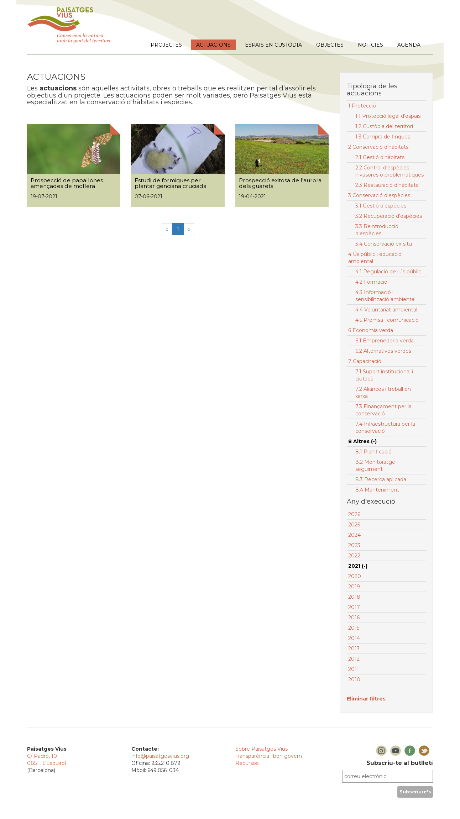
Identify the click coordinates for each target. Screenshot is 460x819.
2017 (354, 607)
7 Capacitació (364, 361)
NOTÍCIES (370, 45)
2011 (353, 669)
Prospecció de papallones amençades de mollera (67, 183)
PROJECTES (166, 45)
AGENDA (408, 45)
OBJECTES (330, 45)
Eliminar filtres (366, 698)
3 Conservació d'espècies (379, 195)
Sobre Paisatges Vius (261, 749)
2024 (354, 535)
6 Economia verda (370, 330)
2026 (354, 514)
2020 (354, 576)
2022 (354, 555)
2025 (354, 524)
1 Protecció (362, 106)
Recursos (246, 763)
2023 (354, 545)
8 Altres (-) (362, 441)
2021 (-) (357, 566)
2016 (354, 617)
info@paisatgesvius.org (160, 756)
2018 (354, 597)
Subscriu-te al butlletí (399, 763)
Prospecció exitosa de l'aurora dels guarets (280, 183)
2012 (354, 659)
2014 (354, 638)
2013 (354, 648)
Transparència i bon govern (268, 756)
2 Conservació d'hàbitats (378, 147)
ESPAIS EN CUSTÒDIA (273, 45)
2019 (354, 586)
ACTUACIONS (213, 45)
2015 (353, 628)
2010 (354, 679)
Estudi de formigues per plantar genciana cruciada (171, 183)
